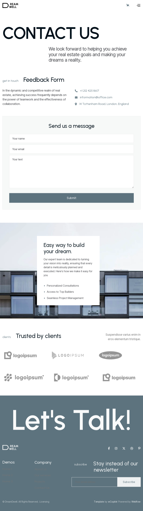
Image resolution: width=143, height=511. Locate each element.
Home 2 (7, 487)
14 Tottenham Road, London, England (104, 104)
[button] (128, 5)
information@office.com (96, 98)
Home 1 (7, 480)
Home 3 (7, 493)
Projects (39, 494)
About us (40, 481)
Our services (42, 487)
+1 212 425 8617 (89, 91)
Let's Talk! (71, 429)
